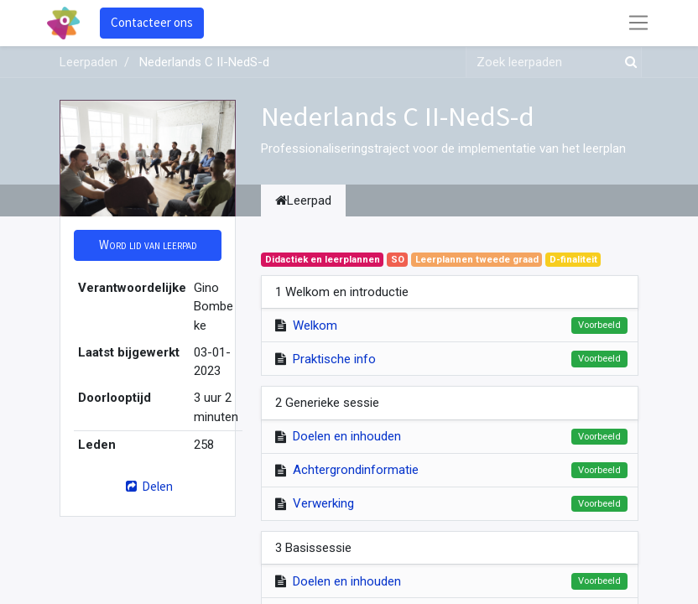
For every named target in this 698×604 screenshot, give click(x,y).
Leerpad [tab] (303, 200)
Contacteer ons (152, 22)
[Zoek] (627, 62)
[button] (147, 245)
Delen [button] (147, 486)
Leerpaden (88, 62)
